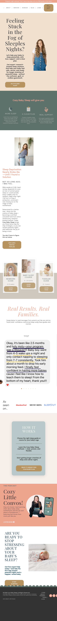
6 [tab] (33, 393)
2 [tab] (24, 393)
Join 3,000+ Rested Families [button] (12, 248)
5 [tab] (31, 393)
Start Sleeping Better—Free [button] (14, 599)
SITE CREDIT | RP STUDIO (9, 615)
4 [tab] (28, 393)
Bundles (25, 7)
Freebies (42, 612)
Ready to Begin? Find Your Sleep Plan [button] (29, 475)
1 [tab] (21, 393)
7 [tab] (35, 393)
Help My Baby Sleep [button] (15, 85)
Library (42, 610)
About (8, 7)
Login (39, 7)
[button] (14, 532)
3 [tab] (26, 393)
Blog (32, 7)
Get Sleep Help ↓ (48, 8)
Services (16, 7)
